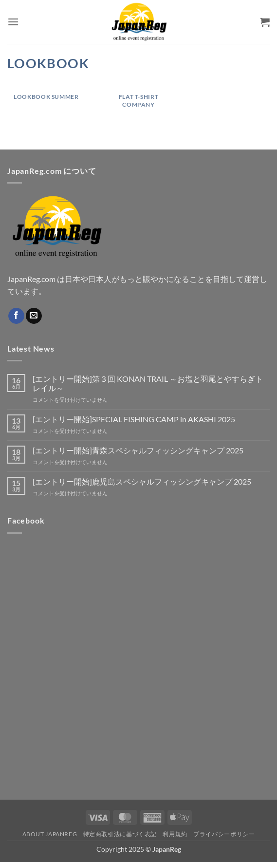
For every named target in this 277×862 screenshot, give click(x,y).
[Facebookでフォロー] (16, 316)
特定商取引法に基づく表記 (120, 834)
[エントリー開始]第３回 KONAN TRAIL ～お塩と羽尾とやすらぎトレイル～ (148, 383)
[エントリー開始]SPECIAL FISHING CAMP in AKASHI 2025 (134, 419)
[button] (13, 22)
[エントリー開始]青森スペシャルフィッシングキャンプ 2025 (138, 450)
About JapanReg (49, 834)
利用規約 (175, 834)
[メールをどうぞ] (34, 316)
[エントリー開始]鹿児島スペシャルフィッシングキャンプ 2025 (142, 481)
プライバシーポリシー (224, 834)
